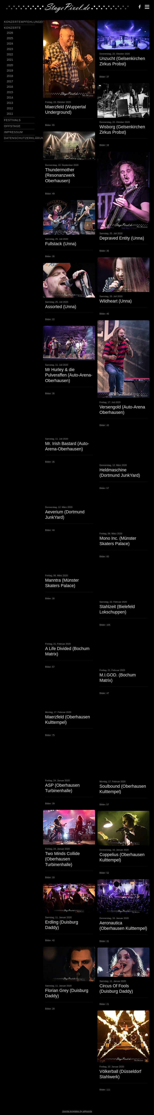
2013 (10, 103)
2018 (10, 76)
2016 (10, 86)
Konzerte (12, 27)
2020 (10, 65)
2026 (10, 32)
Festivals (12, 120)
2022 (10, 54)
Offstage (12, 126)
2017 (10, 81)
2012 (10, 108)
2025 (10, 38)
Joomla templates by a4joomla (77, 1111)
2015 (10, 92)
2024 (10, 43)
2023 (10, 49)
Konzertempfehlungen (24, 21)
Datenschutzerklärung (25, 138)
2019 (10, 70)
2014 (10, 97)
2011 (10, 113)
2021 (10, 59)
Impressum (13, 132)
